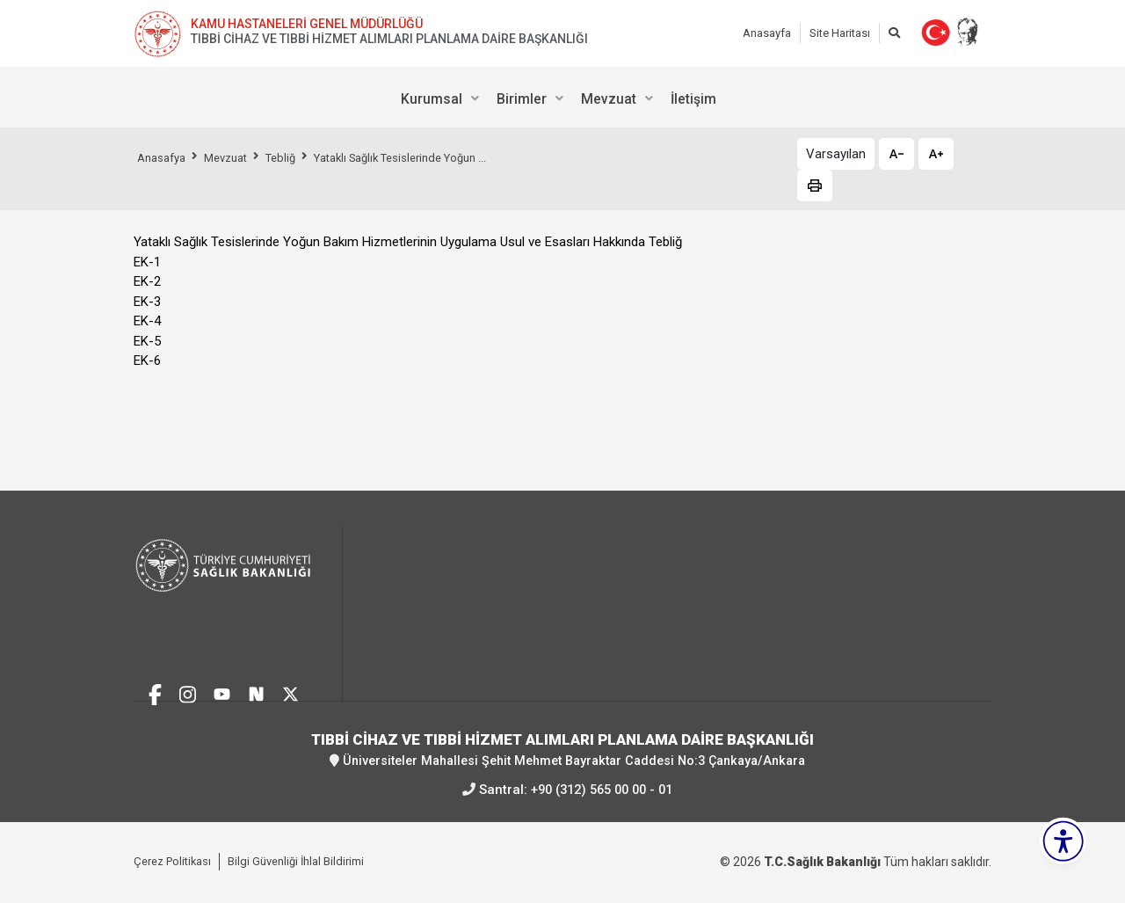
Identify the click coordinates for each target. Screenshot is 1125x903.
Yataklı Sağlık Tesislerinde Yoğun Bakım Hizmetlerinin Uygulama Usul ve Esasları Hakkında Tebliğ (408, 242)
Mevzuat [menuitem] (608, 99)
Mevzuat (235, 157)
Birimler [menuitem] (522, 99)
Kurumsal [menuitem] (431, 99)
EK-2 (147, 281)
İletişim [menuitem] (693, 99)
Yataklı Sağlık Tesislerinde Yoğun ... (428, 157)
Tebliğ (296, 157)
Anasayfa (767, 33)
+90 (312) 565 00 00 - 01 (601, 789)
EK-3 (147, 301)
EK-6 (147, 360)
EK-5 (147, 341)
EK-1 (147, 262)
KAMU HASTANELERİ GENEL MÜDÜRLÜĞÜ (307, 24)
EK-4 (147, 321)
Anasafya (164, 157)
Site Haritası (839, 33)
